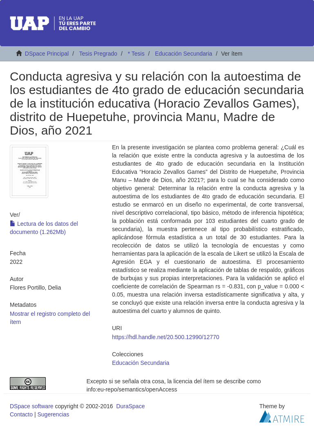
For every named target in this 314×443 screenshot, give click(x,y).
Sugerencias (53, 414)
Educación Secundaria (183, 53)
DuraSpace (130, 406)
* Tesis (136, 53)
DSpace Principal (47, 53)
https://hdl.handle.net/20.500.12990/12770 (165, 337)
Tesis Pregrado (98, 53)
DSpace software (32, 406)
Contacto (21, 414)
